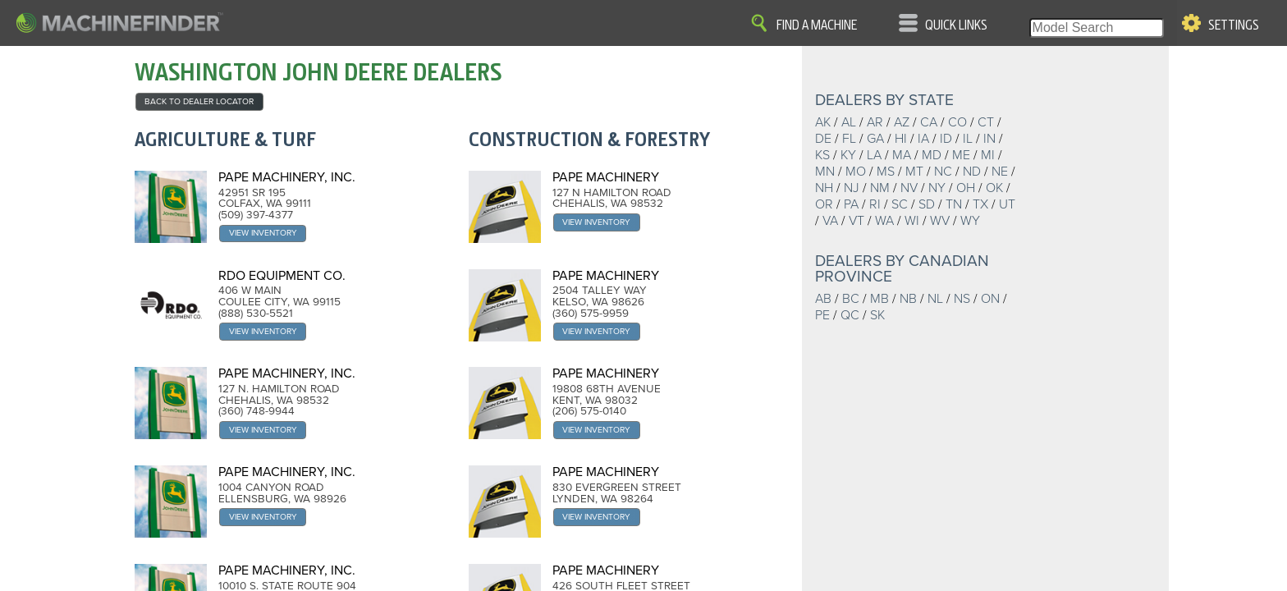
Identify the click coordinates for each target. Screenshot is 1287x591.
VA (830, 221)
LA (874, 155)
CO (957, 122)
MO (855, 171)
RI (875, 204)
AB (823, 299)
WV (940, 221)
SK (877, 315)
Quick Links (956, 25)
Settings (1233, 25)
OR (824, 204)
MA (901, 155)
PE (822, 315)
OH (965, 188)
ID (946, 139)
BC (850, 299)
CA (928, 122)
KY (848, 155)
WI (912, 221)
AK (823, 122)
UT (1007, 204)
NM (880, 188)
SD (926, 204)
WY (970, 221)
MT (914, 171)
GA (875, 139)
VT (856, 221)
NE (1000, 171)
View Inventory (263, 232)
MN (825, 171)
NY (937, 188)
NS (962, 299)
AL (848, 122)
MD (931, 155)
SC (899, 204)
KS (822, 155)
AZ (901, 122)
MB (879, 299)
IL (968, 139)
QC (849, 315)
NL (935, 299)
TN (954, 204)
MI (988, 155)
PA (851, 204)
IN (989, 139)
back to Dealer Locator (199, 101)
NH (824, 188)
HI (901, 139)
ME (961, 155)
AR (875, 122)
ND (972, 171)
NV (909, 188)
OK (994, 188)
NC (943, 171)
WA (884, 221)
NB (908, 299)
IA (923, 139)
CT (986, 122)
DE (823, 139)
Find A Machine (816, 25)
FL (849, 139)
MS (886, 171)
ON (990, 299)
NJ (851, 188)
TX (980, 204)
